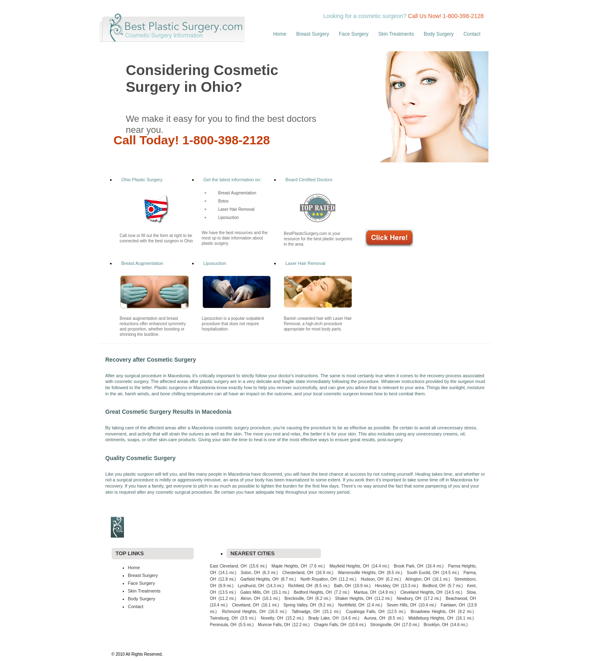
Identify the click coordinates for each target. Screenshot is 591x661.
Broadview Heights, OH (433, 611)
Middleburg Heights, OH (430, 618)
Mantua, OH (365, 592)
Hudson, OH (372, 579)
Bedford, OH (434, 586)
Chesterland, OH (297, 572)
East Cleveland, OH (228, 566)
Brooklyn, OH (436, 624)
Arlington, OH (417, 579)
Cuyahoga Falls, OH (365, 611)
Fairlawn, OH (453, 605)
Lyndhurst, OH (251, 586)
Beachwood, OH (461, 598)
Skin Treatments (396, 34)
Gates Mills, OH (255, 592)
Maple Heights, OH (289, 566)
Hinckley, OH (387, 586)
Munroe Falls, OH (274, 624)
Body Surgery (439, 34)
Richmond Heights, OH (244, 611)
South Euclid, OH (423, 572)
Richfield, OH (300, 586)
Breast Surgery (312, 34)
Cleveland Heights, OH (421, 592)
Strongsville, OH (385, 624)
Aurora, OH (374, 618)
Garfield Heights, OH (260, 579)
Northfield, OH (351, 605)
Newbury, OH (408, 598)
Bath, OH (342, 586)
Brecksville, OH (298, 598)
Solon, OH (250, 572)
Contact (471, 34)
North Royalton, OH (318, 579)
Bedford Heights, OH (312, 592)
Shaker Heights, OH (353, 598)
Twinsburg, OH (224, 618)
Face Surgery (354, 34)
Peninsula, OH (223, 624)
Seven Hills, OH (401, 605)
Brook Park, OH (408, 566)
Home (279, 34)
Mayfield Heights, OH (349, 566)
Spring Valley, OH (300, 605)
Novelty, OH (272, 618)
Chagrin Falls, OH (330, 624)
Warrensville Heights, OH (361, 572)
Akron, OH (250, 598)
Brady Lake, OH (323, 618)
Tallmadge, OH (306, 611)
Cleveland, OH (245, 605)
